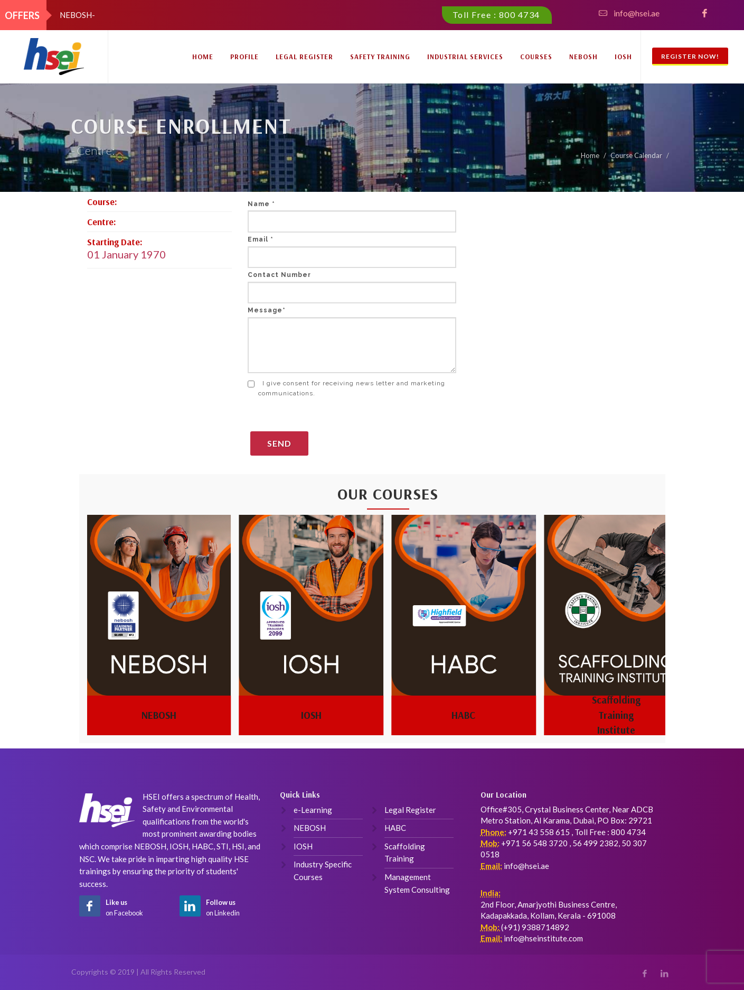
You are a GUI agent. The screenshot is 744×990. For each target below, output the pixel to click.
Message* (267, 310)
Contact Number (279, 275)
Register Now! (690, 56)
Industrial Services (465, 56)
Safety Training (380, 56)
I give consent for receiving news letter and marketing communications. (346, 388)
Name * (261, 204)
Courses (536, 56)
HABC (463, 715)
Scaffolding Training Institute (616, 714)
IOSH (623, 56)
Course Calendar (636, 155)
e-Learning (313, 810)
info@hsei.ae (637, 13)
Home (202, 56)
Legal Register (304, 56)
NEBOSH (583, 56)
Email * (261, 239)
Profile (244, 56)
